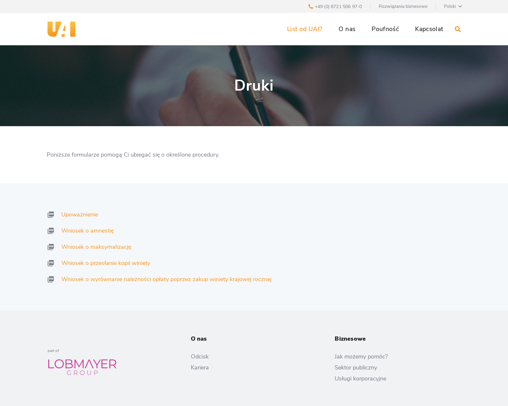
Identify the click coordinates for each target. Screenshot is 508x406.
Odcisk (200, 356)
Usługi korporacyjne (360, 378)
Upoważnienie (79, 214)
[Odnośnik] (61, 29)
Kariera (200, 367)
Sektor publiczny (356, 367)
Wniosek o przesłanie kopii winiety (105, 263)
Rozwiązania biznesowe (403, 6)
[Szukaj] (457, 29)
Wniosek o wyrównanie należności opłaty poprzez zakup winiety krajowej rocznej (166, 279)
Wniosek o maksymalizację (96, 247)
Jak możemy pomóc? (361, 356)
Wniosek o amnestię (87, 231)
